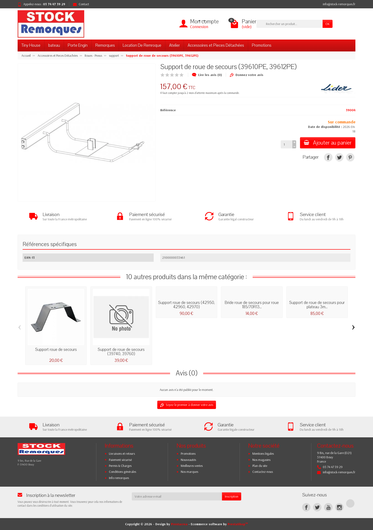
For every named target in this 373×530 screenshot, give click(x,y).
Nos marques (189, 471)
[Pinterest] (350, 157)
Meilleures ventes (192, 466)
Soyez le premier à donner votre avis (186, 405)
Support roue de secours (56, 349)
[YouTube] (328, 507)
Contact (81, 4)
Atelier (174, 45)
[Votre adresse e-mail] (177, 496)
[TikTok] (350, 503)
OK (327, 24)
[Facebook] (306, 507)
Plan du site (259, 466)
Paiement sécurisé (120, 460)
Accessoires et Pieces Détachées (216, 45)
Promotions (261, 45)
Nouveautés (188, 460)
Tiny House (30, 45)
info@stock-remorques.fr (339, 4)
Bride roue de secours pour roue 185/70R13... (252, 305)
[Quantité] (286, 144)
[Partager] (328, 157)
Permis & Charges (120, 466)
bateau (54, 45)
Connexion (199, 26)
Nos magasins (261, 460)
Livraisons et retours (122, 453)
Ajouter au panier (328, 142)
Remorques (105, 45)
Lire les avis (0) (207, 75)
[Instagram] (339, 507)
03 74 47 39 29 (54, 4)
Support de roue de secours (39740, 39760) (121, 352)
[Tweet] (339, 157)
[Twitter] (317, 507)
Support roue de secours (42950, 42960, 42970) (186, 305)
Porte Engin (78, 45)
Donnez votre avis (246, 75)
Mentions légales (263, 453)
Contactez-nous (262, 471)
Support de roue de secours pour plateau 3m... (317, 305)
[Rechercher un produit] (289, 24)
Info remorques (119, 478)
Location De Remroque (142, 45)
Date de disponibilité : (325, 127)
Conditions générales (122, 471)
